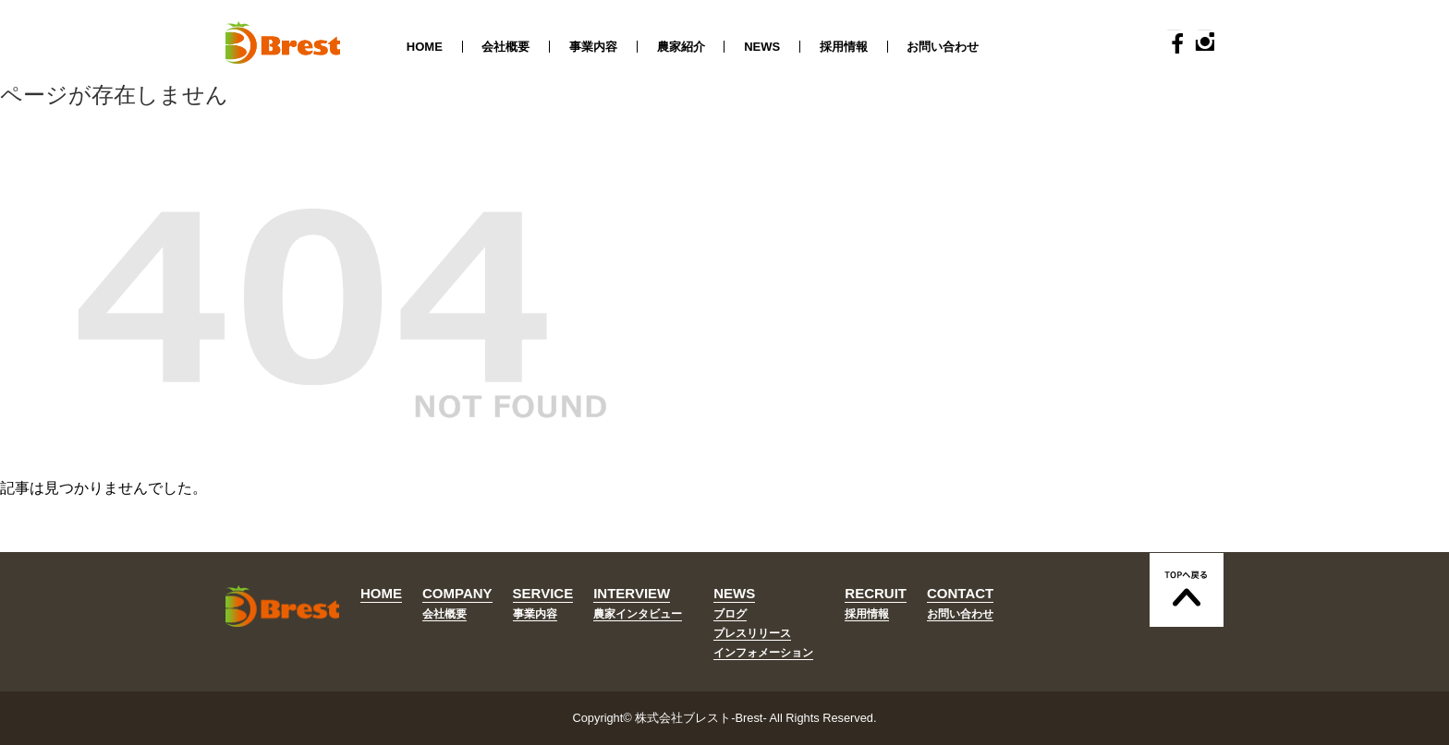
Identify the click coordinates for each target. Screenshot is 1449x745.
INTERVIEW (631, 593)
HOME (425, 47)
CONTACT (960, 593)
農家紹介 (681, 47)
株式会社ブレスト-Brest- (700, 718)
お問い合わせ (943, 47)
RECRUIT (876, 593)
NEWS (762, 47)
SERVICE (543, 593)
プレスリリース (752, 633)
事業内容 (593, 47)
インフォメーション (763, 652)
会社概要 (505, 47)
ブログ (730, 613)
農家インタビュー (637, 613)
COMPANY (457, 593)
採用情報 (844, 47)
